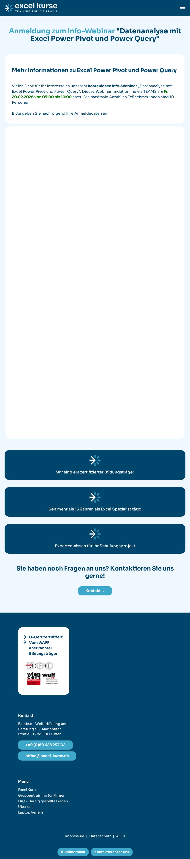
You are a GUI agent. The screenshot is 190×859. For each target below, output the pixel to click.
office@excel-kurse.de (47, 755)
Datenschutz (100, 836)
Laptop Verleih (30, 812)
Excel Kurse (27, 790)
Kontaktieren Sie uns (111, 852)
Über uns (25, 806)
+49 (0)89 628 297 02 (45, 745)
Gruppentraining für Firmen (41, 795)
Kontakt (94, 590)
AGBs (120, 836)
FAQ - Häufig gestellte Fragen (43, 801)
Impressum (74, 836)
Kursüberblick (73, 852)
